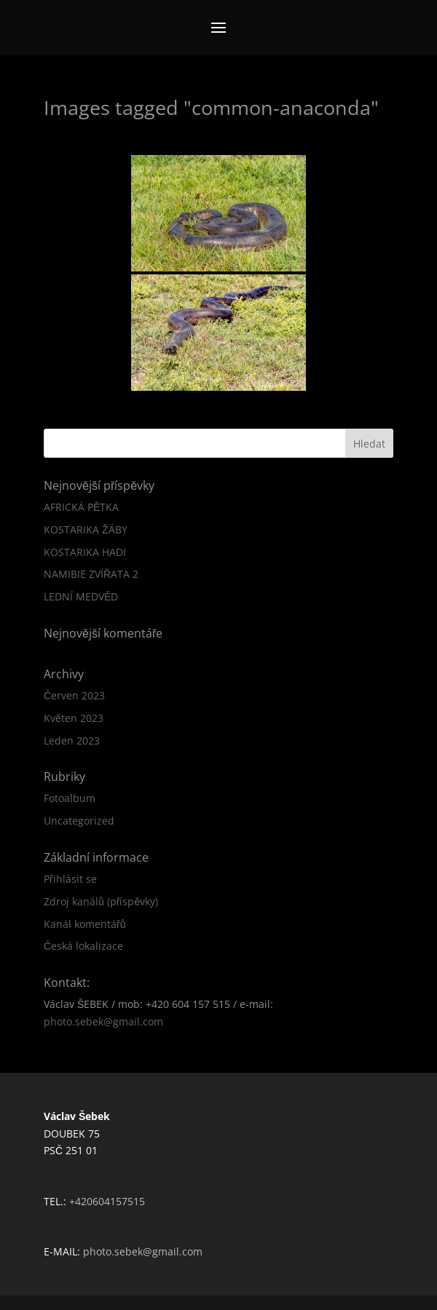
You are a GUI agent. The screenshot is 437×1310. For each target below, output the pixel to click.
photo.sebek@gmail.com (103, 1021)
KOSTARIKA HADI (85, 552)
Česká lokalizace (83, 946)
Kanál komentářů (84, 924)
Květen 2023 (73, 718)
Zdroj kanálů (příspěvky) (101, 901)
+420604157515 (107, 1201)
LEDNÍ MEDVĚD (81, 596)
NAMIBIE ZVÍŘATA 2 (91, 574)
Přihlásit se (70, 879)
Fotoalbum (69, 798)
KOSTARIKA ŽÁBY (85, 529)
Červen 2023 (74, 695)
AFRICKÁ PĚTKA (81, 507)
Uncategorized (79, 820)
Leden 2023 (72, 740)
